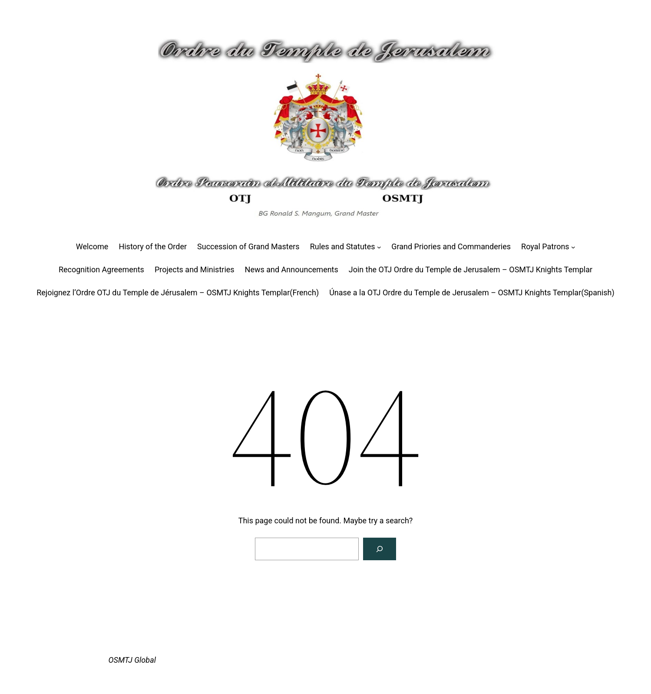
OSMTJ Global (132, 659)
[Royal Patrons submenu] (573, 247)
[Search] (379, 549)
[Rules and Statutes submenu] (379, 247)
